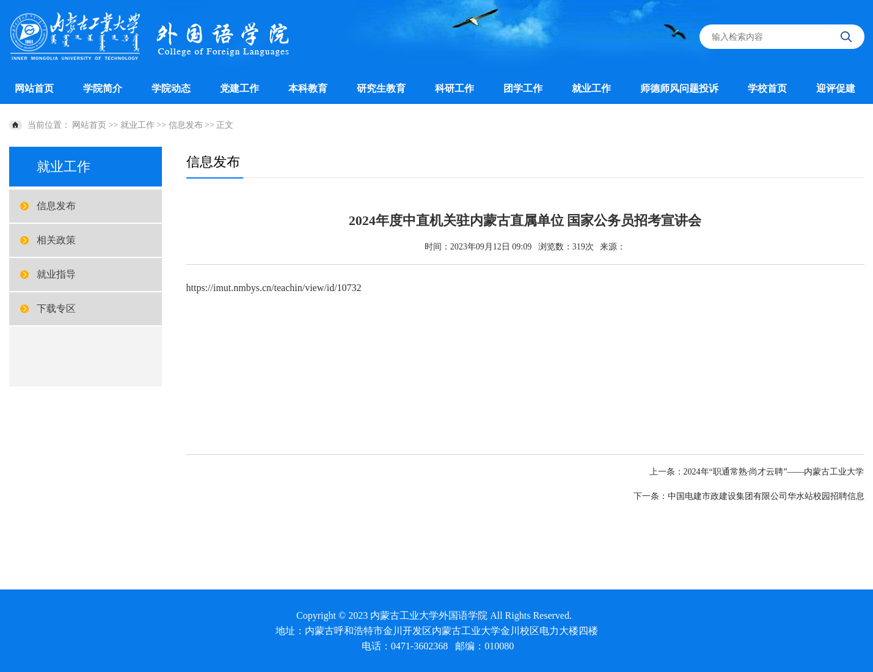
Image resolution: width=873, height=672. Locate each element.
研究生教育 (381, 88)
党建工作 (239, 88)
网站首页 (34, 88)
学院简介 (102, 88)
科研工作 (454, 88)
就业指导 (56, 274)
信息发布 (186, 125)
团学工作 (522, 88)
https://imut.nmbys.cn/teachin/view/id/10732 (274, 287)
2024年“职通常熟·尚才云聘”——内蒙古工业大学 (774, 471)
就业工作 (591, 88)
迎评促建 (835, 88)
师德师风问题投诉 (679, 88)
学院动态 (171, 88)
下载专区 (56, 308)
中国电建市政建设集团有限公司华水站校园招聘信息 (766, 496)
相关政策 (56, 240)
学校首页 (767, 88)
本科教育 (307, 88)
